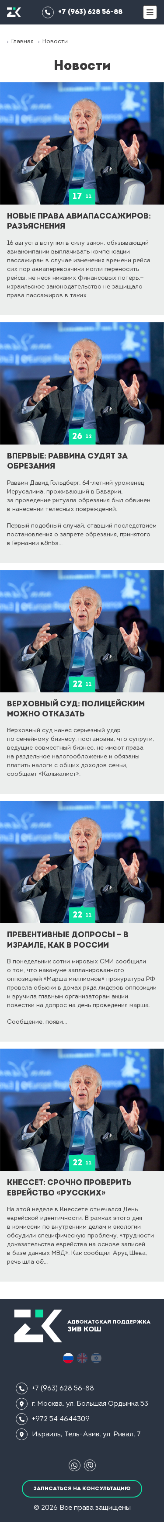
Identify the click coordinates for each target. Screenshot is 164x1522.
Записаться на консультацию (82, 1488)
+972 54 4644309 (53, 1419)
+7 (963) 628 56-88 (82, 12)
